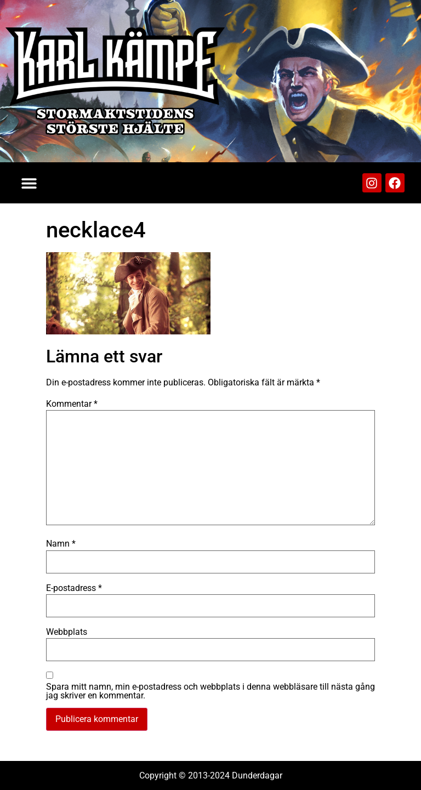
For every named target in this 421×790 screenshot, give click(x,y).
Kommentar (72, 404)
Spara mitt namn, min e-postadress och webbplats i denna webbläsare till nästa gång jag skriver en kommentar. (210, 691)
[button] (28, 182)
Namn (61, 543)
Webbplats (66, 632)
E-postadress (74, 588)
